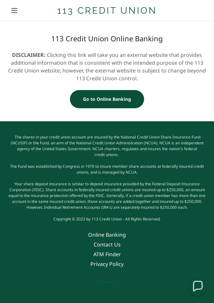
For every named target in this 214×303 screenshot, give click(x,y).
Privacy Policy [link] (107, 264)
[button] (23, 10)
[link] (107, 10)
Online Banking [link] (107, 234)
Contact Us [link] (107, 244)
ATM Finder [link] (107, 254)
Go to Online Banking (107, 99)
